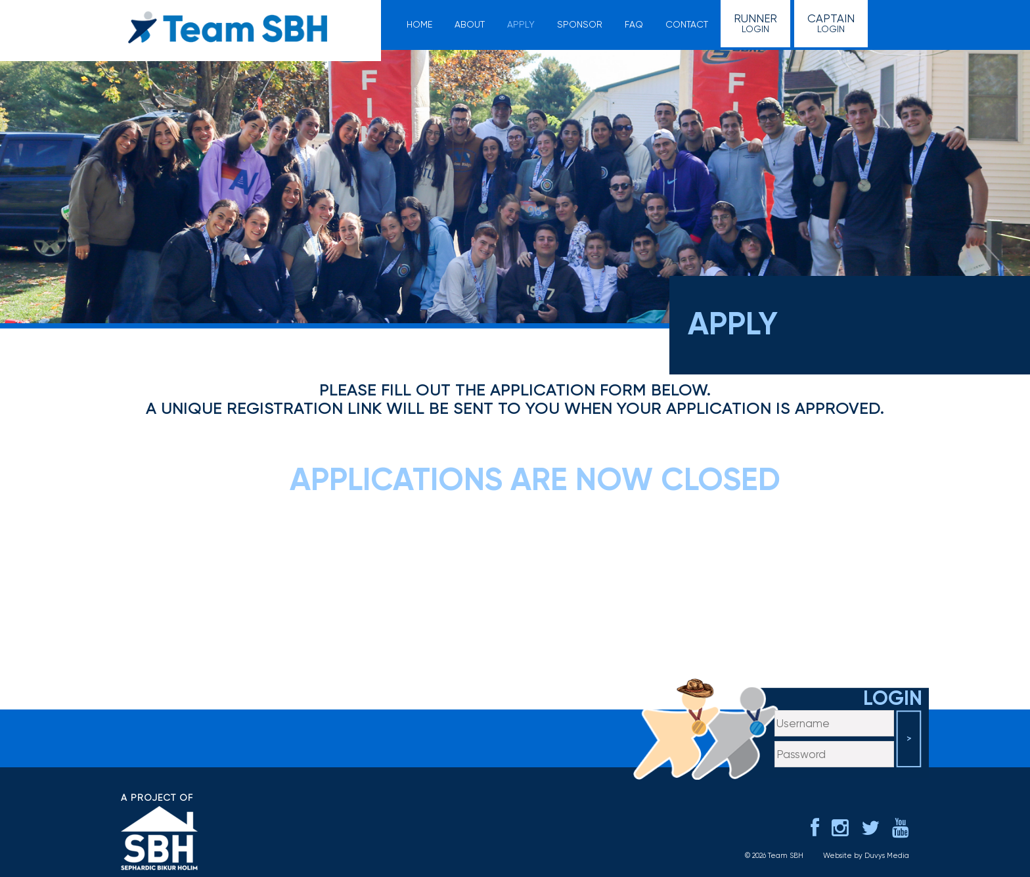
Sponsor (579, 24)
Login (755, 23)
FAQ (634, 24)
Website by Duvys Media (866, 855)
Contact (686, 24)
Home (419, 24)
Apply (521, 24)
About (470, 24)
